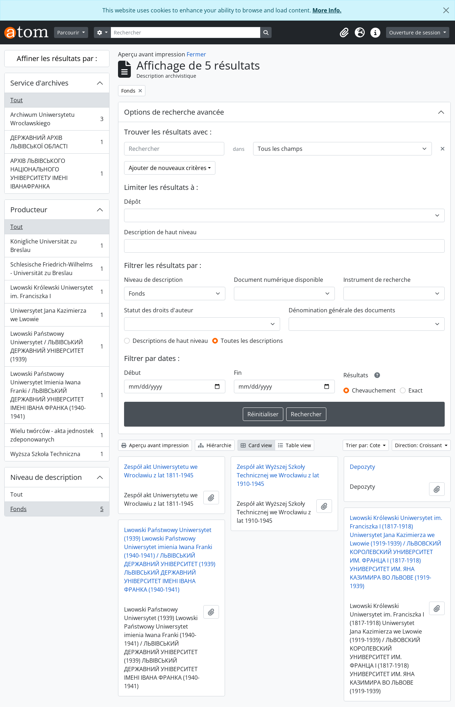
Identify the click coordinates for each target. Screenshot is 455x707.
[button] (344, 32)
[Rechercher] (186, 32)
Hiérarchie (214, 445)
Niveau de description (46, 477)
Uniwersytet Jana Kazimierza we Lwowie (56, 315)
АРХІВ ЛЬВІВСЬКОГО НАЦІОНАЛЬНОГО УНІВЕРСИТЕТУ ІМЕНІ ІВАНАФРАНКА (56, 173)
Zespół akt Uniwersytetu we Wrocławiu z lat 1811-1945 (161, 471)
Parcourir (69, 32)
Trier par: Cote (364, 445)
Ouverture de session (415, 32)
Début (132, 373)
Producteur (28, 209)
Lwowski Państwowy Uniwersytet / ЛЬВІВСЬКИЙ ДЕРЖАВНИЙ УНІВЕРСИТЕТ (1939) (56, 346)
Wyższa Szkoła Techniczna (56, 455)
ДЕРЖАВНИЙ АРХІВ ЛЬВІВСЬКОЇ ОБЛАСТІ (56, 142)
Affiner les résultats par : (57, 58)
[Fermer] (446, 10)
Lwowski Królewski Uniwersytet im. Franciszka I (56, 292)
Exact (415, 390)
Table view (294, 445)
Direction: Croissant (419, 445)
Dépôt (132, 201)
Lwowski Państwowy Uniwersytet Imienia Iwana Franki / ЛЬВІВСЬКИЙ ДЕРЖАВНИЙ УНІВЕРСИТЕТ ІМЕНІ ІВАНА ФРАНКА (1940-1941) (56, 395)
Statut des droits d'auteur (158, 310)
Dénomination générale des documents (342, 310)
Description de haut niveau (160, 232)
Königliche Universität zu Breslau (56, 245)
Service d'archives (39, 83)
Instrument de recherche (377, 280)
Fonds (56, 510)
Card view (256, 445)
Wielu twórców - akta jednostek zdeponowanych (56, 435)
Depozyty (362, 467)
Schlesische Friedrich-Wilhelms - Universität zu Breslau (56, 269)
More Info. (327, 10)
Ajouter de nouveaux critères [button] (168, 168)
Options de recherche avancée (174, 112)
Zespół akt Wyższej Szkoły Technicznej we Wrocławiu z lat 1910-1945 (278, 475)
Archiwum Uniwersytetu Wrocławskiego (56, 119)
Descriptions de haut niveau (170, 341)
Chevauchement (374, 390)
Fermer (196, 54)
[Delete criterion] (442, 148)
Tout (16, 100)
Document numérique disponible (278, 280)
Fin (238, 373)
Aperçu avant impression (155, 445)
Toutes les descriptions (252, 341)
